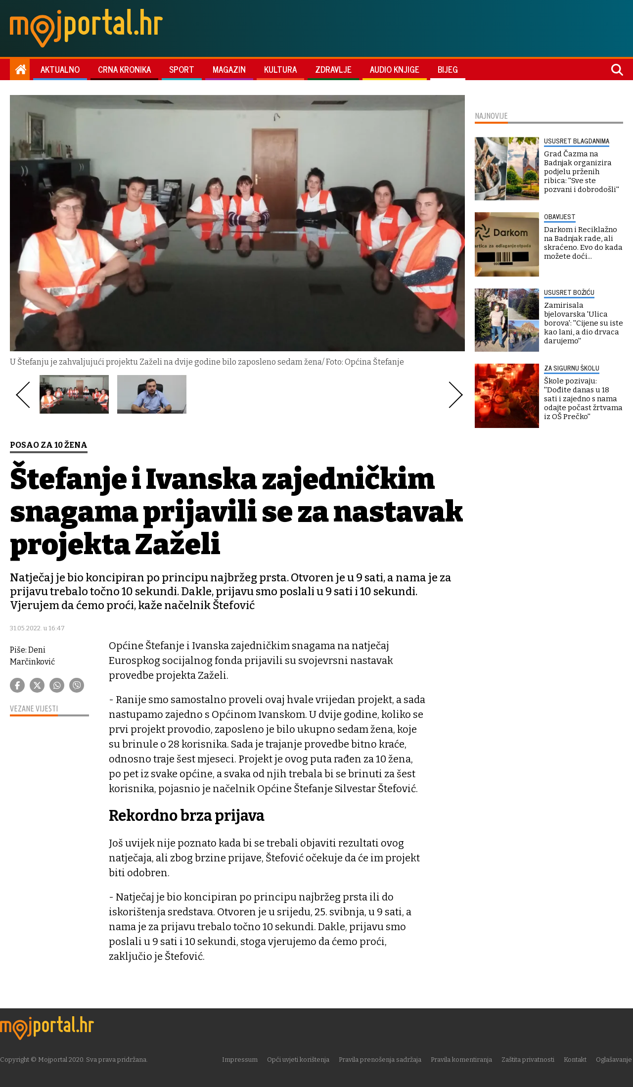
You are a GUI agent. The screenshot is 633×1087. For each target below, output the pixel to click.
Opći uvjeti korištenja (299, 1059)
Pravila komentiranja (462, 1059)
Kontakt (576, 1059)
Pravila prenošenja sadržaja (381, 1059)
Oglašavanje (615, 1059)
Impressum (241, 1059)
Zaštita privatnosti (528, 1059)
